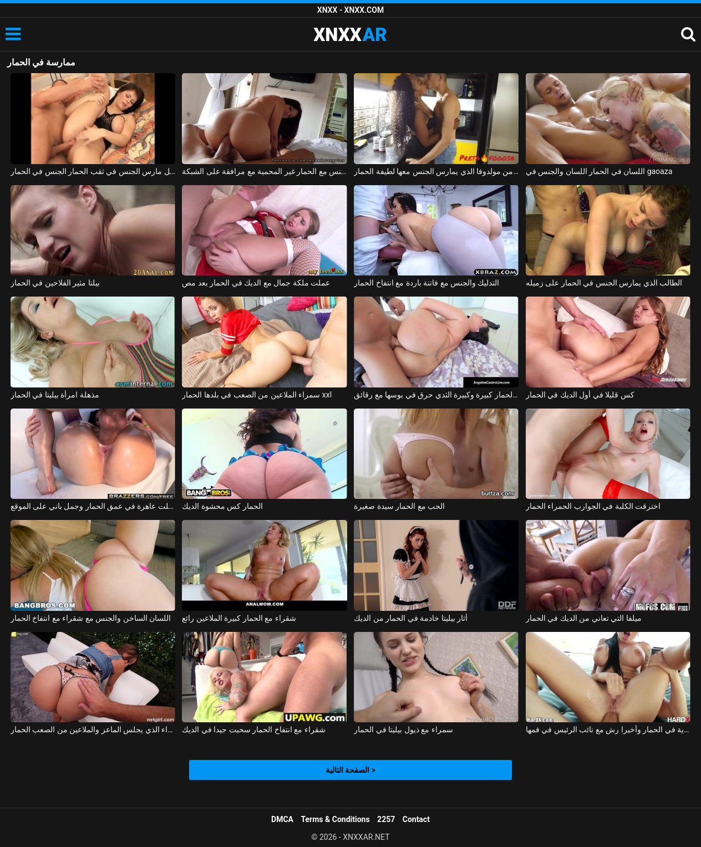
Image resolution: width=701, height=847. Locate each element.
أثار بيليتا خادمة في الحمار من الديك (411, 618)
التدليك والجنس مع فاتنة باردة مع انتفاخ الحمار (426, 282)
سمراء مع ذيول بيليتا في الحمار (403, 729)
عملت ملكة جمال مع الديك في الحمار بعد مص (256, 282)
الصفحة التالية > (350, 770)
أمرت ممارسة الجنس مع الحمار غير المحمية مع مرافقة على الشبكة (264, 171)
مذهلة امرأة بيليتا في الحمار (55, 394)
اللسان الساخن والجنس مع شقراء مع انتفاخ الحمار (91, 618)
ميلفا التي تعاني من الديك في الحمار (584, 618)
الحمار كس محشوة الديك (222, 506)
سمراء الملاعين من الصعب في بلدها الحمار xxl (257, 394)
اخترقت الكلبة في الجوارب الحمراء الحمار (593, 506)
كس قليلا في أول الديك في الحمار (580, 394)
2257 (386, 819)
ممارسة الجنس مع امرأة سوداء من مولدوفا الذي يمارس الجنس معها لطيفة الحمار (436, 171)
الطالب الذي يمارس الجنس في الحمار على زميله (604, 282)
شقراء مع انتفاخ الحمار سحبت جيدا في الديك (253, 729)
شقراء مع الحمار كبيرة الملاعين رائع (239, 618)
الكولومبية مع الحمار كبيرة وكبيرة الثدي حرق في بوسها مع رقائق (436, 394)
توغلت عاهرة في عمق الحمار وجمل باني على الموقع (93, 506)
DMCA (282, 819)
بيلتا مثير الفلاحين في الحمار (55, 282)
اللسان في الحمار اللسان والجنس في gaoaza (599, 171)
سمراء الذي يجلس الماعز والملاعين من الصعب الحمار (93, 729)
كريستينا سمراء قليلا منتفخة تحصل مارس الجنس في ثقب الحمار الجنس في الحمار (93, 171)
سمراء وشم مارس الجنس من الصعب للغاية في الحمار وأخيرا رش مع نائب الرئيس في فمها (608, 729)
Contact (416, 819)
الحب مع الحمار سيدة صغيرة (399, 506)
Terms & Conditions (335, 819)
